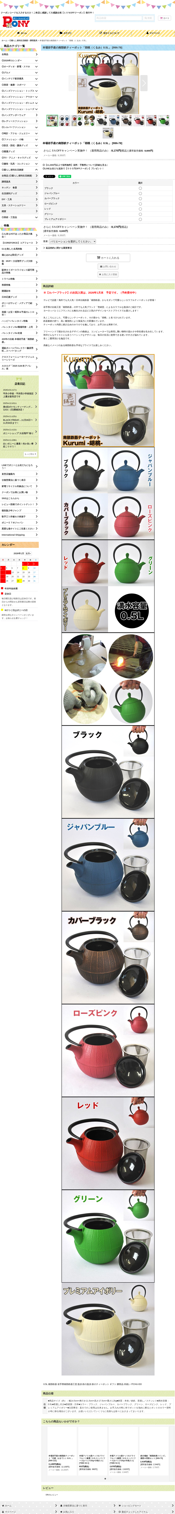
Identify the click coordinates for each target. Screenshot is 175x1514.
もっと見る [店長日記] (30, 454)
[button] (109, 33)
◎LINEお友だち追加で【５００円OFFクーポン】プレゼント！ (73, 168)
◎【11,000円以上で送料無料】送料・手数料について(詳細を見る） (76, 165)
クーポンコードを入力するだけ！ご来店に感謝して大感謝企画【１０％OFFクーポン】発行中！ (47, 12)
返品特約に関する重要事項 (57, 248)
